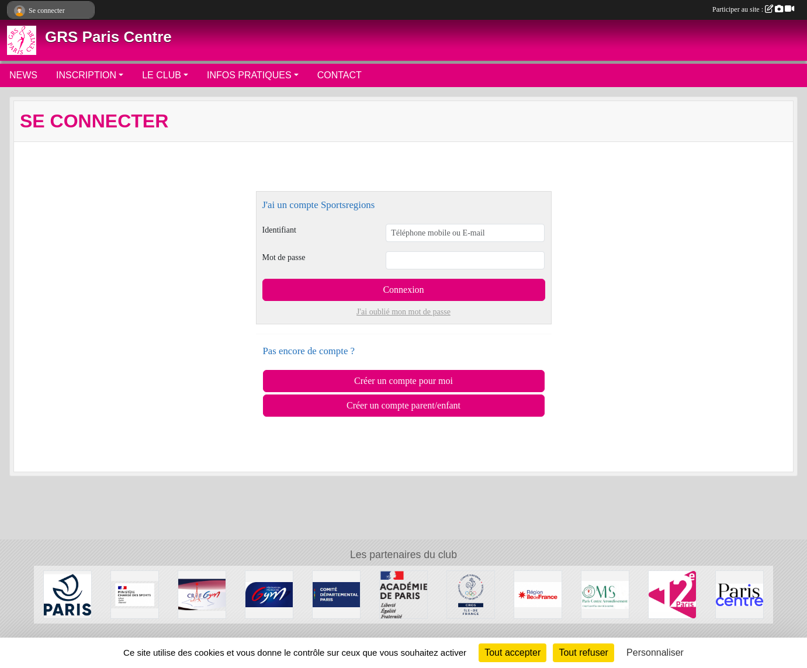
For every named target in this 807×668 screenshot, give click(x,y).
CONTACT (339, 75)
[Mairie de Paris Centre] (739, 594)
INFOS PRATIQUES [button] (249, 75)
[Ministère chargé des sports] (134, 594)
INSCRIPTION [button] (86, 75)
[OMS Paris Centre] (605, 594)
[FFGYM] (269, 594)
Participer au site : (753, 9)
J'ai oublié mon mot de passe (403, 311)
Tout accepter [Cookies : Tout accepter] (512, 652)
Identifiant (279, 230)
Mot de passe (284, 257)
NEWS (23, 75)
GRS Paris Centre (108, 37)
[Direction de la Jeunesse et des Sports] (403, 594)
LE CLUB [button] (161, 75)
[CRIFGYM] (202, 594)
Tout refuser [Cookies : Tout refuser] (583, 652)
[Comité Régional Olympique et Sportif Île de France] (470, 594)
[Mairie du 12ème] (672, 594)
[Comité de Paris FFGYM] (336, 594)
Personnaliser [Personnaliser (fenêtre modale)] (655, 652)
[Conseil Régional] (538, 594)
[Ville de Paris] (67, 594)
